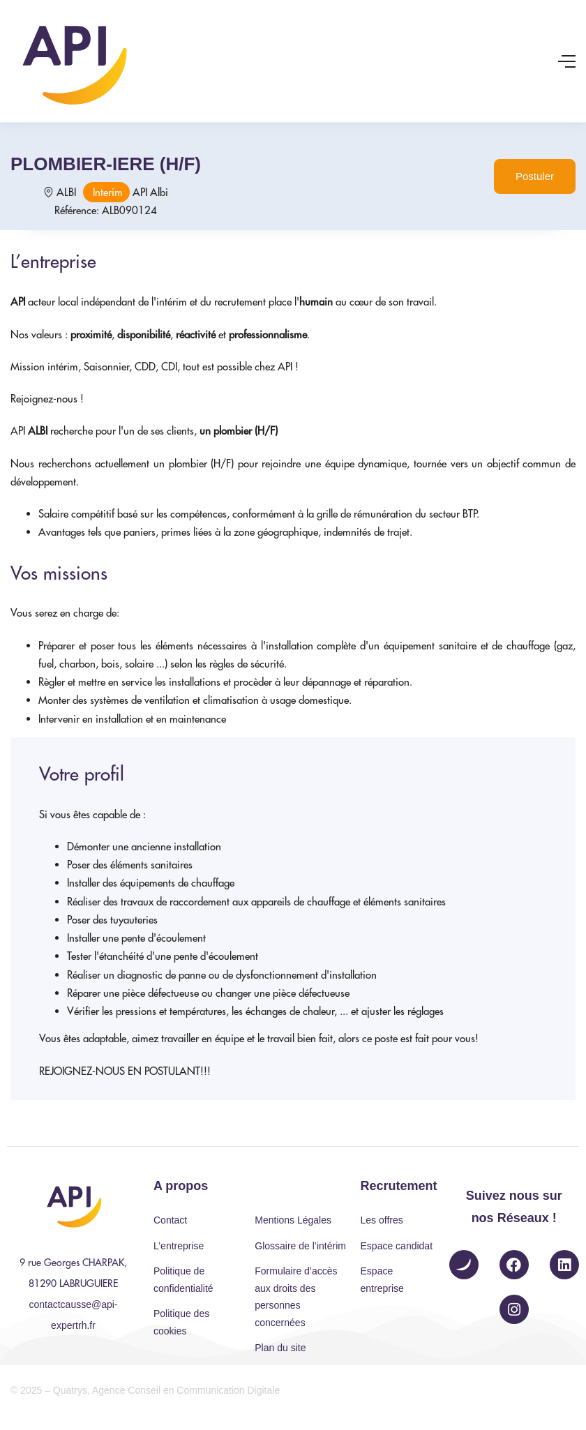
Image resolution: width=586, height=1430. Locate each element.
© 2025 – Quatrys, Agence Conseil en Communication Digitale (145, 1390)
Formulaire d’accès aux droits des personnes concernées (296, 1296)
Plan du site (280, 1347)
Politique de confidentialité (183, 1279)
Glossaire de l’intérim (300, 1245)
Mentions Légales (293, 1220)
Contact (170, 1220)
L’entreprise (178, 1245)
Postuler (535, 176)
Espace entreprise (382, 1279)
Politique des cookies (181, 1322)
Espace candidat (397, 1245)
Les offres (382, 1220)
